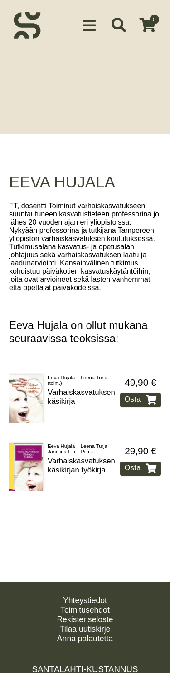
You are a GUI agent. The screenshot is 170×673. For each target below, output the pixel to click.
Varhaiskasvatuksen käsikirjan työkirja (81, 457)
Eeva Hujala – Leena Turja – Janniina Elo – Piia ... (80, 440)
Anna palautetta (85, 638)
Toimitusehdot (85, 609)
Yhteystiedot (85, 600)
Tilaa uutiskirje (85, 629)
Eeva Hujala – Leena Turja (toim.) (77, 371)
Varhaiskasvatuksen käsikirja (81, 388)
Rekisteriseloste (85, 619)
